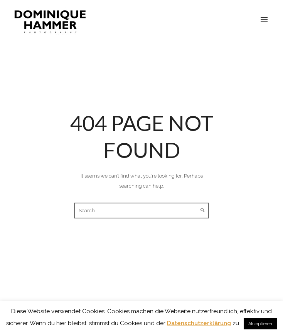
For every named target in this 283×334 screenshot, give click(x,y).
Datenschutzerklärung (199, 323)
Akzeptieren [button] (260, 323)
